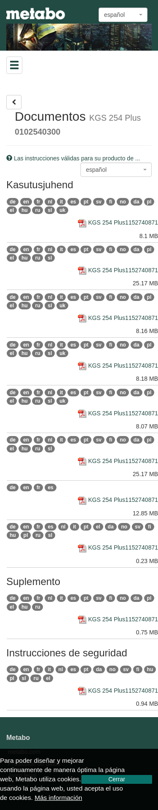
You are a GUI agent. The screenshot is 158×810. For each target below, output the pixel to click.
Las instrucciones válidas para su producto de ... (73, 158)
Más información (58, 797)
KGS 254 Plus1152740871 (118, 222)
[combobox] (123, 15)
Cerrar (116, 779)
